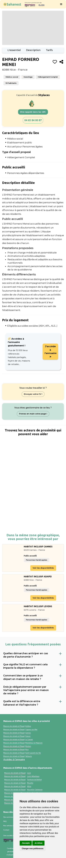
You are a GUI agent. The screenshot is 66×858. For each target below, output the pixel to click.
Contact (6, 830)
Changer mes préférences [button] (32, 848)
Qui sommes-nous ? (11, 817)
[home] (11, 4)
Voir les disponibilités (43, 568)
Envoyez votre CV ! (33, 394)
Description (33, 50)
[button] (61, 4)
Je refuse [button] (38, 843)
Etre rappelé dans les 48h (33, 112)
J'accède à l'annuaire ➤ (51, 351)
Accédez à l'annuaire (14, 759)
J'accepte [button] (26, 843)
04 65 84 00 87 (33, 120)
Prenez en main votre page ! (33, 414)
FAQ (5, 821)
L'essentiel (14, 50)
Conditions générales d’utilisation (11, 851)
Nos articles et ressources (13, 826)
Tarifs (49, 50)
